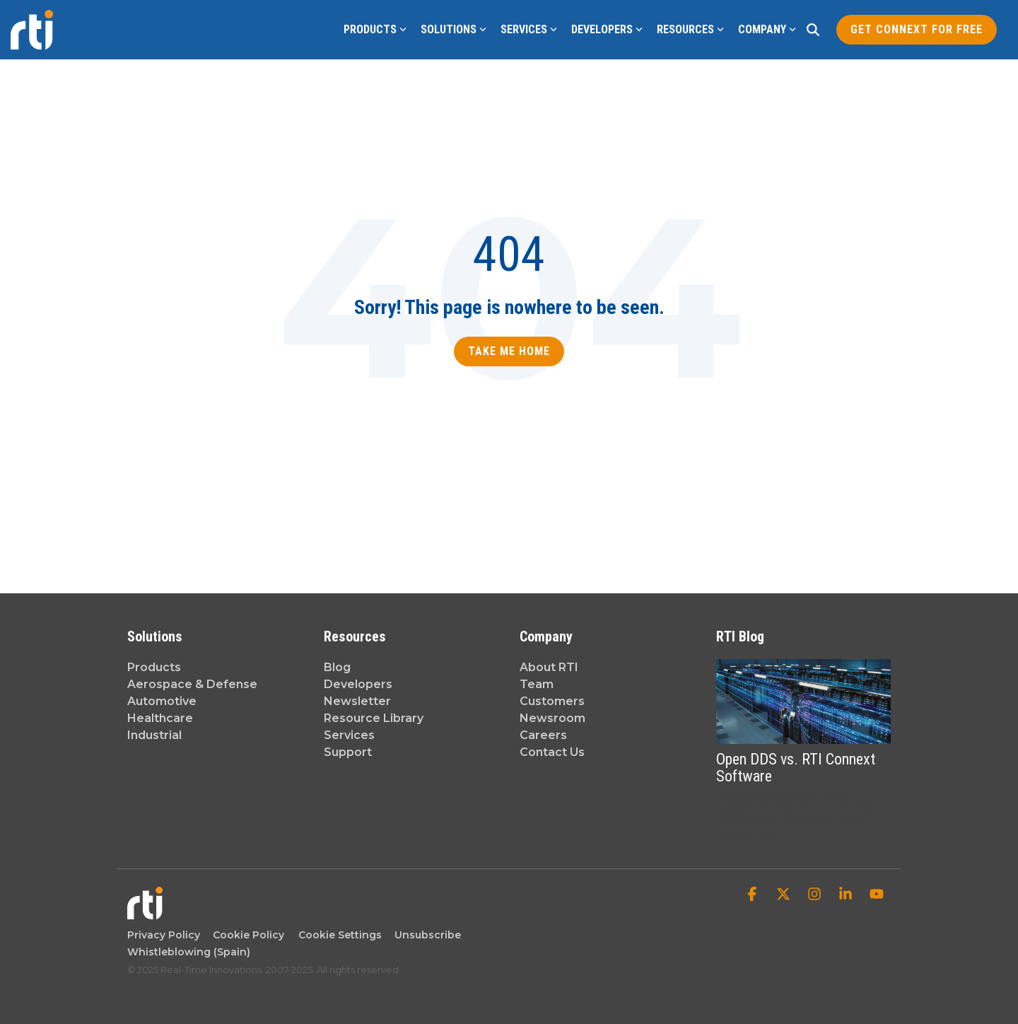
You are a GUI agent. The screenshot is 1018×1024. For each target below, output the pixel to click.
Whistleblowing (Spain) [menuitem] (188, 952)
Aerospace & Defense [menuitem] (192, 684)
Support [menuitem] (348, 752)
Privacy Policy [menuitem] (163, 935)
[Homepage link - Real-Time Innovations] (145, 912)
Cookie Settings (340, 935)
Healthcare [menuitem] (160, 718)
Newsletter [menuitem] (357, 701)
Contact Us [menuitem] (552, 752)
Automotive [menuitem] (162, 701)
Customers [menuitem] (552, 701)
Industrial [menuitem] (154, 735)
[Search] (813, 30)
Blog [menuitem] (337, 667)
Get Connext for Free (916, 29)
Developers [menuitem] (358, 684)
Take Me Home (509, 351)
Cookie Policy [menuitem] (245, 935)
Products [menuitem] (154, 667)
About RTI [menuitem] (549, 667)
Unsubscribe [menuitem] (425, 935)
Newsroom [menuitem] (552, 718)
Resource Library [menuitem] (373, 718)
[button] (754, 895)
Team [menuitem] (537, 684)
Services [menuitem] (349, 735)
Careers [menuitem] (543, 735)
